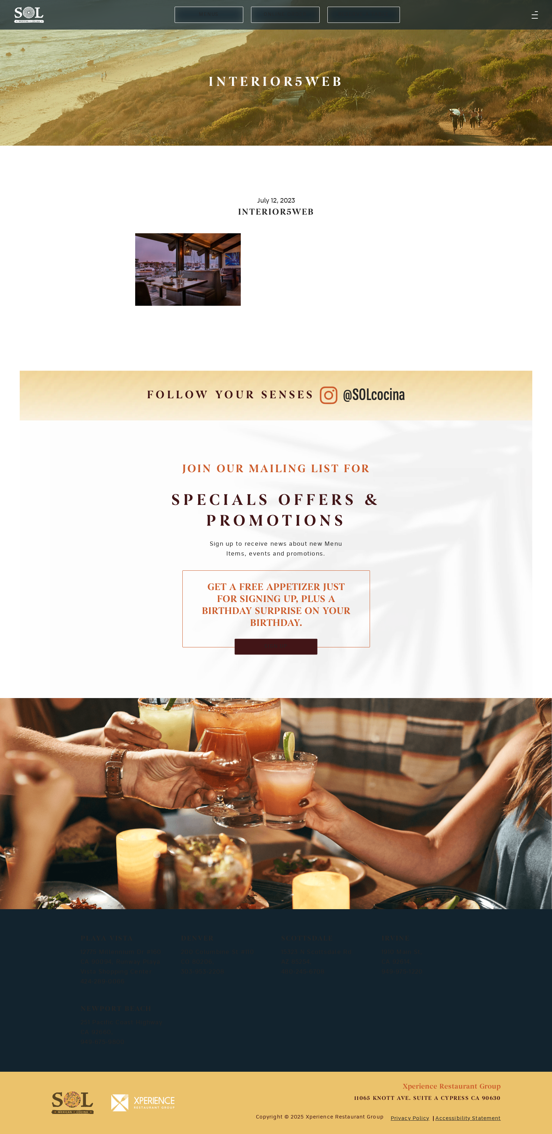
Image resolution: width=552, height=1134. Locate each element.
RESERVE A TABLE (363, 14)
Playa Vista (107, 938)
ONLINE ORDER (285, 14)
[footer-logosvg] (72, 1102)
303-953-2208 (202, 972)
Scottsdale (307, 938)
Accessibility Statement (468, 1118)
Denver (197, 938)
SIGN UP (276, 646)
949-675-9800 (103, 1042)
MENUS (209, 14)
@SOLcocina (374, 395)
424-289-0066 (103, 981)
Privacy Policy (410, 1118)
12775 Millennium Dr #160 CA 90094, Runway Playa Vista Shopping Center (121, 962)
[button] (535, 15)
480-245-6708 (303, 972)
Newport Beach (116, 1009)
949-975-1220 (402, 972)
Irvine (396, 938)
